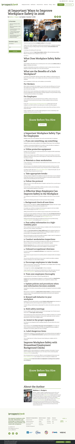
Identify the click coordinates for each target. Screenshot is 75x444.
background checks (27, 353)
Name (10, 47)
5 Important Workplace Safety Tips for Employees (15, 30)
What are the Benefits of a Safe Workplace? (15, 27)
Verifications (33, 4)
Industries (46, 4)
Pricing (50, 4)
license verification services (29, 356)
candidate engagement (28, 220)
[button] (55, 17)
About (54, 4)
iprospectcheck (46, 395)
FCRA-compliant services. (47, 216)
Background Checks (26, 4)
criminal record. (41, 209)
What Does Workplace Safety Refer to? (15, 24)
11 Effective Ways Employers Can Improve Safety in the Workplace (15, 32)
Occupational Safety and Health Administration (37, 103)
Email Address (11, 43)
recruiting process (44, 220)
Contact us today (27, 358)
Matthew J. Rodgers (14, 17)
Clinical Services (40, 4)
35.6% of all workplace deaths (42, 169)
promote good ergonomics (29, 271)
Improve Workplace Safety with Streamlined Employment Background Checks (15, 36)
